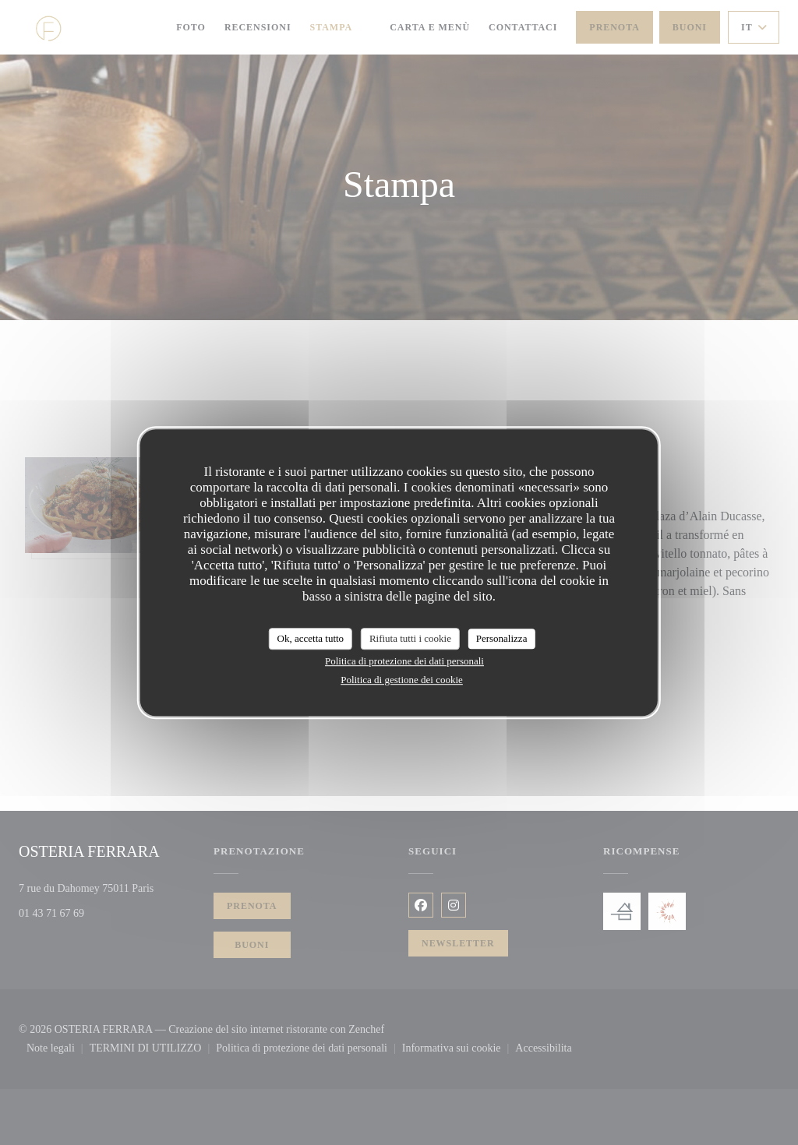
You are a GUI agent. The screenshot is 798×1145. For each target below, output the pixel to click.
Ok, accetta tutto (310, 638)
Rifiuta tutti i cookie (410, 638)
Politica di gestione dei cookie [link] (402, 679)
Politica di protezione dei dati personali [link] (404, 661)
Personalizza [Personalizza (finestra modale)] (502, 638)
